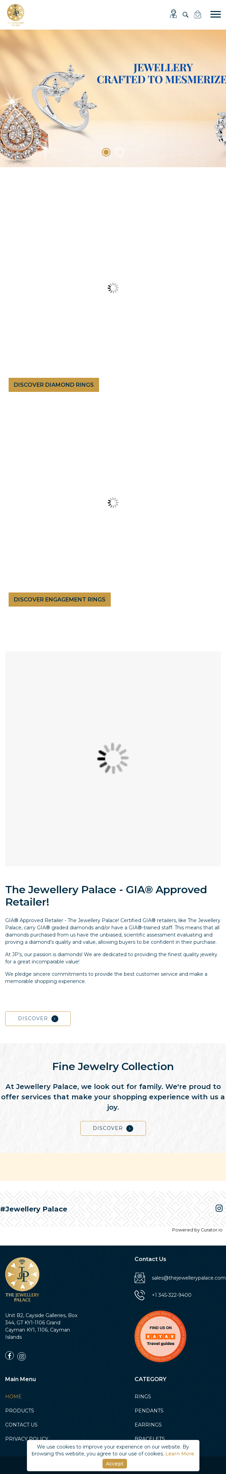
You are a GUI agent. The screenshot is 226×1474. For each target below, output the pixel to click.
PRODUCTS (19, 1414)
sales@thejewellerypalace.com (180, 1281)
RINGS (143, 1400)
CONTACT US (21, 1428)
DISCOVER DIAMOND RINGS (54, 385)
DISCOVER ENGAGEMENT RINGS (60, 603)
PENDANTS (149, 1414)
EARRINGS (148, 1428)
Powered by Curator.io (197, 1229)
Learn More (179, 1454)
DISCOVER (38, 1022)
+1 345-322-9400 (163, 1298)
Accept (115, 1464)
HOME (13, 1400)
